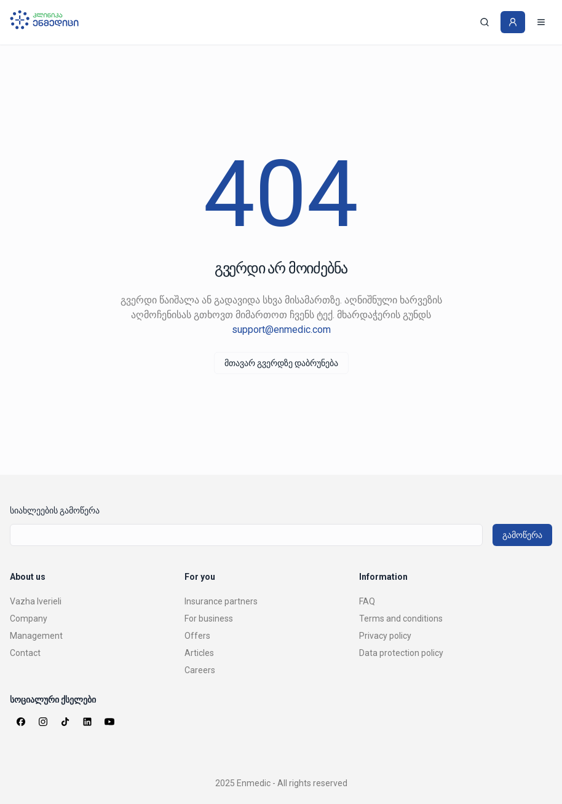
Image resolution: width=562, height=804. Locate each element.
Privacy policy (385, 636)
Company (28, 618)
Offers (197, 636)
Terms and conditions (401, 618)
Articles (199, 653)
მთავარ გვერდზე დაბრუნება (281, 363)
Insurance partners (221, 601)
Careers (199, 670)
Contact (25, 653)
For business (208, 618)
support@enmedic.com (281, 329)
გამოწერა (522, 535)
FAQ (367, 601)
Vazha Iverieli (35, 601)
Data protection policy (401, 653)
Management (36, 636)
